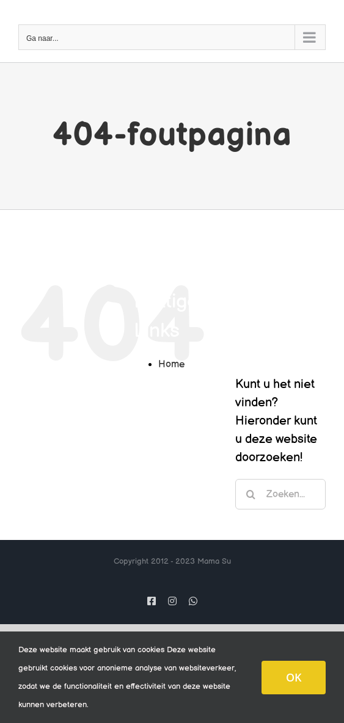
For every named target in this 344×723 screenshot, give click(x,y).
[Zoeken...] (280, 494)
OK (293, 677)
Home (171, 364)
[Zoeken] (250, 494)
